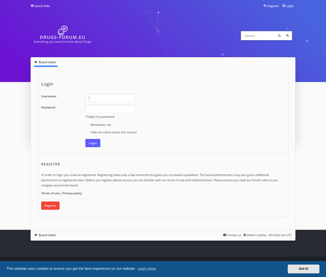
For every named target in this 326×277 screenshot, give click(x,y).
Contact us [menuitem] (234, 235)
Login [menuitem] (290, 6)
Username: (49, 96)
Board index (47, 235)
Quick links (42, 6)
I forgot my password (99, 117)
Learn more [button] (146, 269)
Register (50, 206)
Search (279, 36)
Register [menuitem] (273, 6)
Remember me (98, 124)
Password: (48, 107)
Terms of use (50, 193)
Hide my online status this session (111, 132)
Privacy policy (72, 193)
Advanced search (287, 36)
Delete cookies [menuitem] (257, 235)
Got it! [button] (303, 269)
